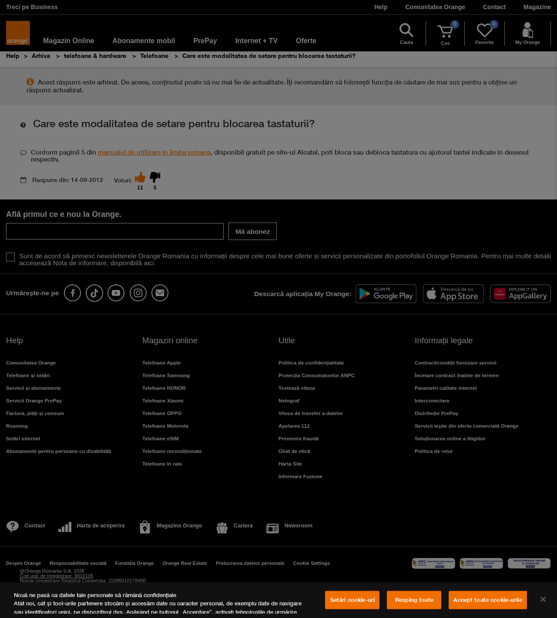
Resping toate (414, 599)
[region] (278, 600)
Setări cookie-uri (352, 599)
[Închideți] (543, 599)
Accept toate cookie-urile (487, 599)
